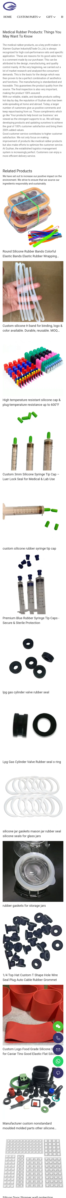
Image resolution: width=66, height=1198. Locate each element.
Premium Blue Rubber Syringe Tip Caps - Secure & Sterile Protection (31, 620)
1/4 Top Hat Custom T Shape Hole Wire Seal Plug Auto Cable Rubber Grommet (30, 977)
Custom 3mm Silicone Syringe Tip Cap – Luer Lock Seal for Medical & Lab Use (31, 476)
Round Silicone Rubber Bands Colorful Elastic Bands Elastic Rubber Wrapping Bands (30, 254)
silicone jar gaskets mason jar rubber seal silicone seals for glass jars (32, 833)
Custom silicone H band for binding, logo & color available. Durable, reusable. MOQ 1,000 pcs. (32, 328)
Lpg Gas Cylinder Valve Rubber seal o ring (32, 762)
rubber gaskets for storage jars (24, 905)
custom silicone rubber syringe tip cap (29, 548)
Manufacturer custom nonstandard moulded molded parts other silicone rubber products (28, 1126)
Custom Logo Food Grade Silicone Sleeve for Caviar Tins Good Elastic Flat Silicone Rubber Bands (31, 1051)
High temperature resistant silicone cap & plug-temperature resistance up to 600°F (32, 402)
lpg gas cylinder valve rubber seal (26, 692)
